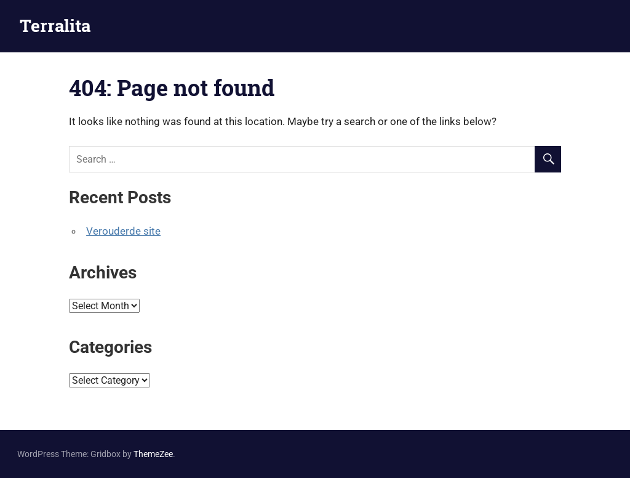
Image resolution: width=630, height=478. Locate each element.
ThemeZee (153, 454)
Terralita (55, 25)
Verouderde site (123, 231)
